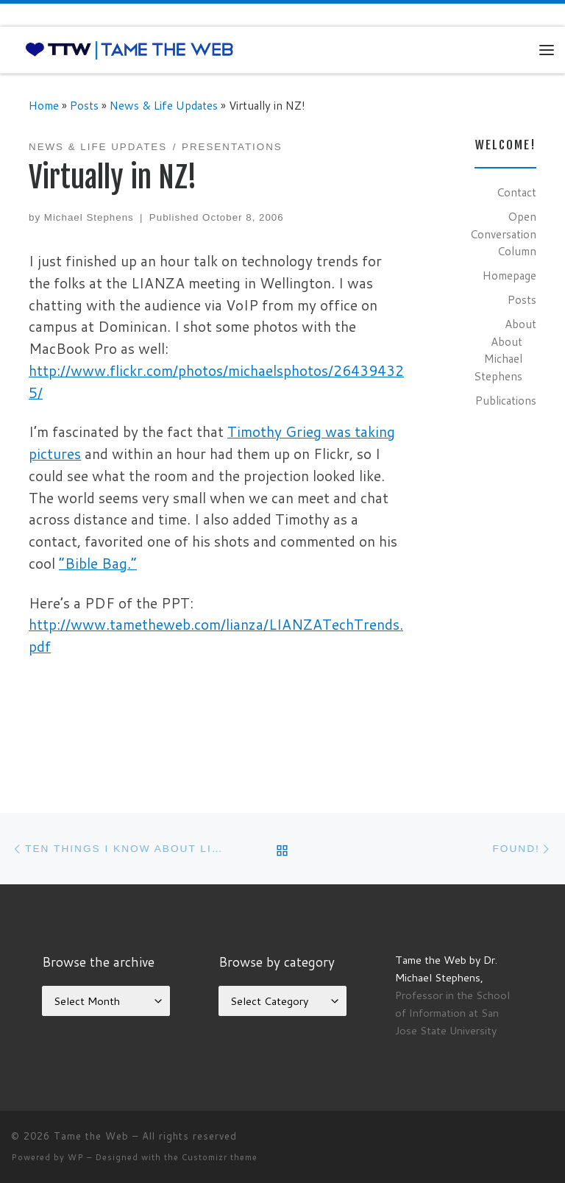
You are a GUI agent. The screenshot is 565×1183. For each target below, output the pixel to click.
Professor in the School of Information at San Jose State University (452, 1012)
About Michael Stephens (498, 358)
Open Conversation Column (503, 233)
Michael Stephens (89, 217)
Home (44, 105)
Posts (84, 105)
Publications (505, 400)
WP (76, 1157)
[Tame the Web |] (129, 49)
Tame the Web (91, 1136)
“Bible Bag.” (98, 563)
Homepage (509, 275)
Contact (516, 192)
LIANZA (158, 283)
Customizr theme (219, 1157)
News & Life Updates (164, 105)
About (520, 324)
